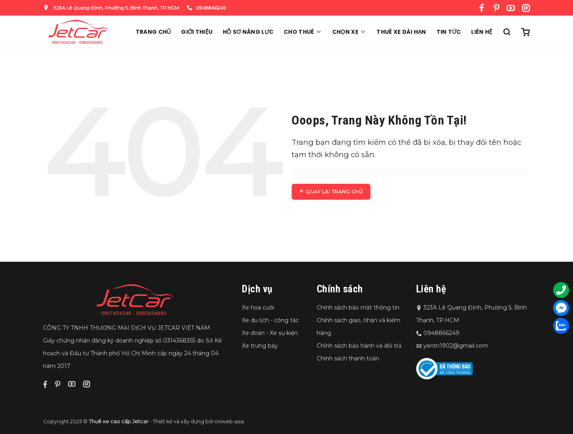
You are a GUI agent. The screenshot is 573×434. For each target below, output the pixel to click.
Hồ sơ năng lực (248, 32)
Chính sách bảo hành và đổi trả (359, 345)
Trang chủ (153, 32)
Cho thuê (303, 32)
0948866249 (206, 8)
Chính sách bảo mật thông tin (358, 307)
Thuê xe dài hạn (401, 32)
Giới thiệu (196, 32)
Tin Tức (449, 32)
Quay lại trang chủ (331, 192)
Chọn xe (349, 32)
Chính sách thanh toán (348, 358)
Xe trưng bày (260, 345)
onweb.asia (229, 421)
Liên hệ (481, 32)
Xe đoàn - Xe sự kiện (270, 333)
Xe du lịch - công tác (270, 320)
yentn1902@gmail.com (455, 345)
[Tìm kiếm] (507, 32)
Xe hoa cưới (258, 307)
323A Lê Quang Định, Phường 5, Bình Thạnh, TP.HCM (111, 8)
